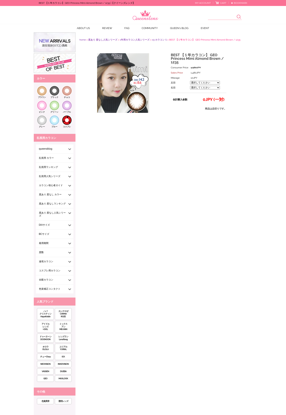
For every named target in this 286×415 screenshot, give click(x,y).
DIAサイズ (44, 224)
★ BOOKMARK (239, 3)
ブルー (54, 127)
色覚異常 (45, 401)
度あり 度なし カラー (50, 194)
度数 (41, 252)
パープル (67, 112)
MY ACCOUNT (203, 3)
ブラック (54, 97)
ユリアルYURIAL (63, 348)
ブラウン (42, 97)
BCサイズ (44, 234)
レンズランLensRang (63, 338)
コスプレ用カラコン (49, 270)
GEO (45, 378)
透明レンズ (63, 401)
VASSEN (45, 371)
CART (223, 3)
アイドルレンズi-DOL (45, 327)
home (82, 39)
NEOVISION (45, 364)
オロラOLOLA (45, 348)
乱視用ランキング (48, 167)
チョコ (67, 97)
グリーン (54, 112)
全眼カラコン (46, 279)
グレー (42, 127)
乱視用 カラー (46, 158)
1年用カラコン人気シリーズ (135, 39)
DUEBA (63, 371)
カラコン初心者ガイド (51, 185)
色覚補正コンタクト (49, 288)
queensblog (45, 148)
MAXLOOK (63, 378)
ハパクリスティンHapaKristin (45, 314)
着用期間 (43, 243)
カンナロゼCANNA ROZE (63, 314)
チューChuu (45, 356)
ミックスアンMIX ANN (63, 327)
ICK (63, 356)
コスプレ (67, 127)
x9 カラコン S (159, 39)
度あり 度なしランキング (52, 203)
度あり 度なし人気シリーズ (52, 214)
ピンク (42, 112)
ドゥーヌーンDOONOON (45, 338)
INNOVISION (63, 364)
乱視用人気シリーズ (49, 176)
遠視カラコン (46, 261)
